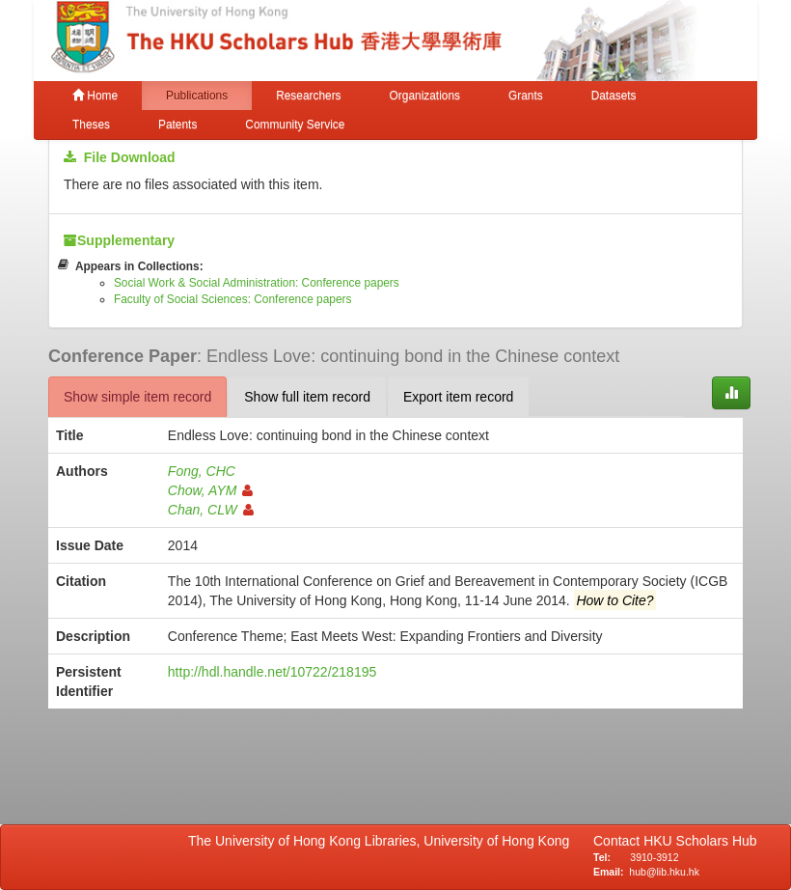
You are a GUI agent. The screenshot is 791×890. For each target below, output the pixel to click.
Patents (177, 124)
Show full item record (307, 396)
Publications (197, 95)
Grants (525, 95)
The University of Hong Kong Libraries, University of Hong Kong (382, 840)
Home (95, 95)
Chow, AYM (211, 490)
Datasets (614, 95)
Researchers (308, 95)
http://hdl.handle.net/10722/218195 (272, 672)
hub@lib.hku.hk (664, 871)
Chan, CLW (211, 509)
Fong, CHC (201, 471)
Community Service (294, 124)
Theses (91, 124)
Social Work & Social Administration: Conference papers (256, 283)
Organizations (425, 95)
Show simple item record (137, 396)
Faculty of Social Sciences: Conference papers (233, 299)
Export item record (458, 396)
